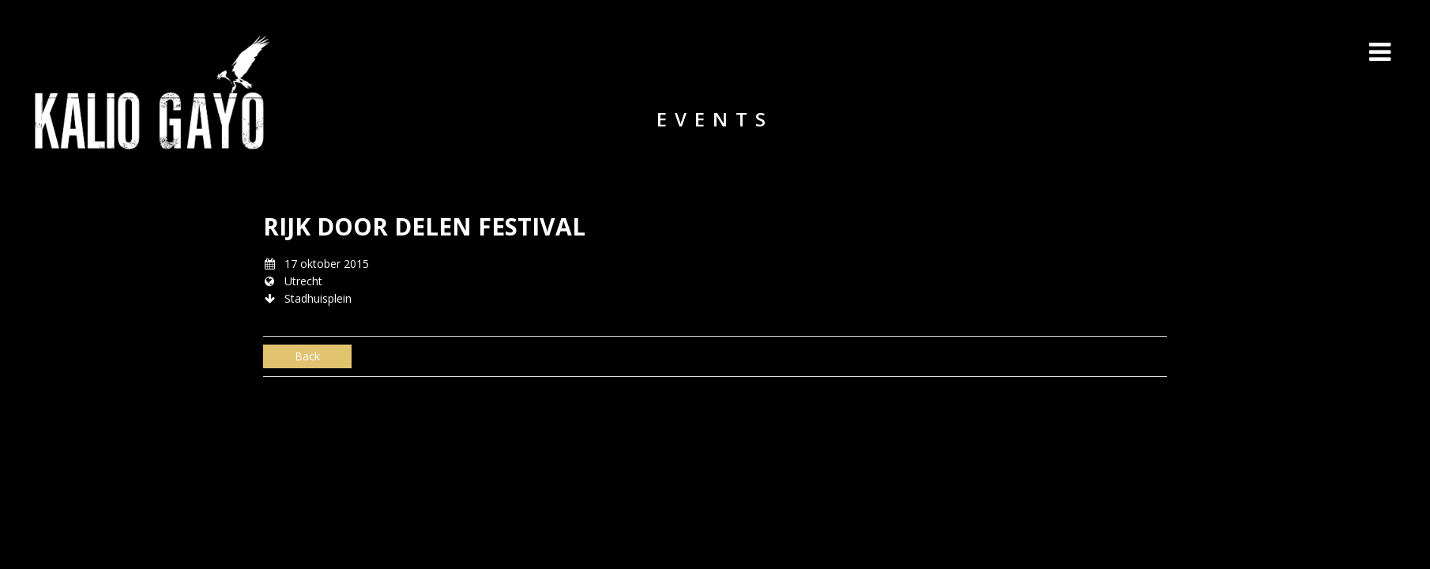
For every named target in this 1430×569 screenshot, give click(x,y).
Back (307, 356)
